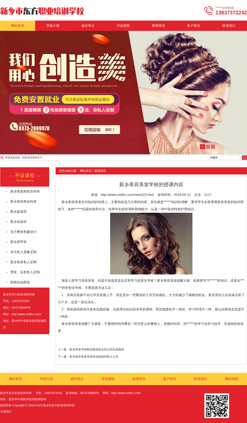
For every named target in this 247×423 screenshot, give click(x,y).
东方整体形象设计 (23, 232)
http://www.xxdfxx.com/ (26, 314)
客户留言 (193, 25)
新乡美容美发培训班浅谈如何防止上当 (93, 356)
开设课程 (123, 25)
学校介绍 (52, 25)
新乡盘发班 (18, 211)
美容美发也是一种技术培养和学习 (23, 157)
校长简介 (88, 25)
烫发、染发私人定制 (25, 272)
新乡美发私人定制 (23, 262)
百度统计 (6, 411)
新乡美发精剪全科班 (25, 191)
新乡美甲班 (18, 242)
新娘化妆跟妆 (20, 282)
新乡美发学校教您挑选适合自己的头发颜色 (96, 349)
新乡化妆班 (18, 221)
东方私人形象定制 (23, 252)
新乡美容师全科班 (23, 201)
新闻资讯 (158, 25)
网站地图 (231, 379)
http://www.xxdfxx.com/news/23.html (127, 194)
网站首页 (17, 25)
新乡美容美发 (71, 202)
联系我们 (228, 25)
